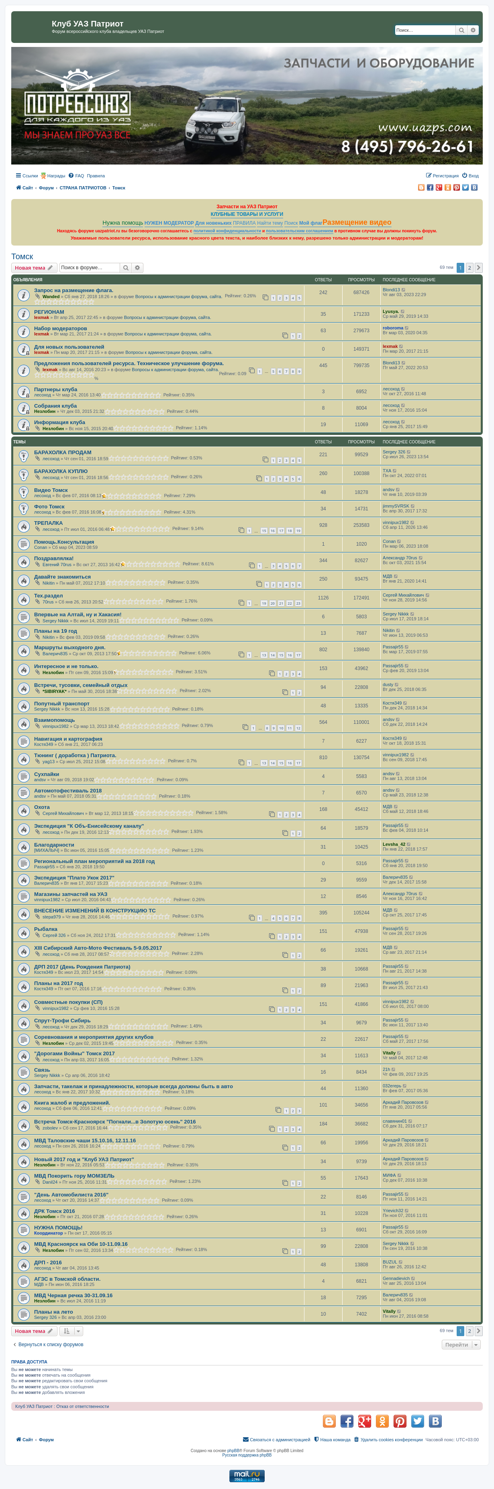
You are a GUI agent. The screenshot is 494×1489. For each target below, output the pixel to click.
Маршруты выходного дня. (70, 647)
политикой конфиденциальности (227, 231)
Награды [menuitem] (56, 175)
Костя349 (392, 703)
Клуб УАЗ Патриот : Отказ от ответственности (62, 1406)
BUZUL (390, 1261)
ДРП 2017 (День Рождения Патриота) (82, 967)
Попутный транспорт (62, 704)
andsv (388, 489)
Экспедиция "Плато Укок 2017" (74, 878)
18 (290, 530)
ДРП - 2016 (48, 1262)
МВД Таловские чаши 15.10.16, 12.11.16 (85, 1141)
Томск (22, 256)
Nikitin (49, 583)
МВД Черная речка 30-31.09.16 (73, 1295)
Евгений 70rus (57, 564)
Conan (40, 547)
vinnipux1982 (396, 522)
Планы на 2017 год (58, 983)
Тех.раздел (48, 596)
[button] (479, 267)
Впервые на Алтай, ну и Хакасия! (78, 614)
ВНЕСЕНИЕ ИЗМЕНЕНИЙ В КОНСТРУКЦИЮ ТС (95, 911)
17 (281, 530)
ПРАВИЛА (244, 223)
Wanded (51, 296)
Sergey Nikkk (56, 620)
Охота (42, 807)
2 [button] (469, 267)
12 (298, 728)
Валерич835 (55, 653)
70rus (48, 601)
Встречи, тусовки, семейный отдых (80, 685)
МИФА (389, 1175)
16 (273, 530)
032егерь (392, 1085)
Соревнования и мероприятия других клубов (93, 1037)
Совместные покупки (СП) (68, 1002)
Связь (42, 1070)
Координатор (48, 1233)
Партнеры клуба (55, 389)
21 (281, 603)
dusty (388, 684)
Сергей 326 (54, 935)
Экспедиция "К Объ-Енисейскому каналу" (89, 826)
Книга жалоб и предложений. (72, 1103)
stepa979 (52, 916)
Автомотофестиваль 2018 (68, 791)
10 (281, 728)
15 (264, 530)
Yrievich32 (393, 1210)
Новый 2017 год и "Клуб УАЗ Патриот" (84, 1159)
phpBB (233, 1450)
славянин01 (395, 1121)
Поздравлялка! (53, 558)
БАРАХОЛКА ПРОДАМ (63, 452)
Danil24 (50, 1182)
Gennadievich (396, 1278)
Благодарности (54, 845)
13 (264, 655)
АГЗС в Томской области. (67, 1279)
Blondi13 (391, 289)
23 (298, 603)
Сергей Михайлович (403, 595)
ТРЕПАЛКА (48, 523)
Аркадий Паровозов (403, 1102)
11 (290, 728)
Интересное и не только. (66, 666)
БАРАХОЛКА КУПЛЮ (61, 471)
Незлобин (44, 411)
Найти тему (270, 223)
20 (273, 603)
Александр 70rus (400, 557)
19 (298, 530)
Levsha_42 (394, 844)
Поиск (291, 223)
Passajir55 (393, 646)
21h (386, 1069)
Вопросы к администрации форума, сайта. (179, 296)
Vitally (389, 1052)
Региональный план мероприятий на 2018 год (94, 861)
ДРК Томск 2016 (54, 1211)
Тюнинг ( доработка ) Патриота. (75, 755)
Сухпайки (46, 774)
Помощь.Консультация (64, 542)
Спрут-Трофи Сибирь (62, 1021)
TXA (387, 470)
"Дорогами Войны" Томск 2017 (74, 1053)
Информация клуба (59, 422)
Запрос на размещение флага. (73, 290)
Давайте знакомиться (62, 577)
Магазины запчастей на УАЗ (71, 894)
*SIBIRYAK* (55, 691)
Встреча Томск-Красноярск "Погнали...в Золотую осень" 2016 (115, 1122)
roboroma (393, 327)
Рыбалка (45, 929)
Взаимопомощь (54, 720)
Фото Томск (49, 507)
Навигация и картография (68, 739)
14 (273, 655)
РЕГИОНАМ (49, 312)
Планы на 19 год (55, 631)
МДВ (387, 576)
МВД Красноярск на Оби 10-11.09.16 (81, 1244)
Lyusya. (391, 311)
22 (290, 603)
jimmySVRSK (396, 506)
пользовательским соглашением (299, 231)
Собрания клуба (55, 406)
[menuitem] (76, 176)
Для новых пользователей (69, 347)
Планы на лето (53, 1312)
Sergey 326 (394, 451)
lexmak (41, 317)
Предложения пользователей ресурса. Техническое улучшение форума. (129, 363)
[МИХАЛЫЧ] (46, 850)
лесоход (42, 394)
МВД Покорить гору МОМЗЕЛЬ (74, 1176)
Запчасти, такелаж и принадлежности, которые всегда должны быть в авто (133, 1086)
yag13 (49, 761)
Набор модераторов (60, 328)
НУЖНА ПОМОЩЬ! (58, 1228)
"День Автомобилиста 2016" (71, 1195)
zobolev (50, 1127)
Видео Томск (51, 490)
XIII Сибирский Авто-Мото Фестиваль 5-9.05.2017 (98, 948)
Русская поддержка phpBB (246, 1455)
